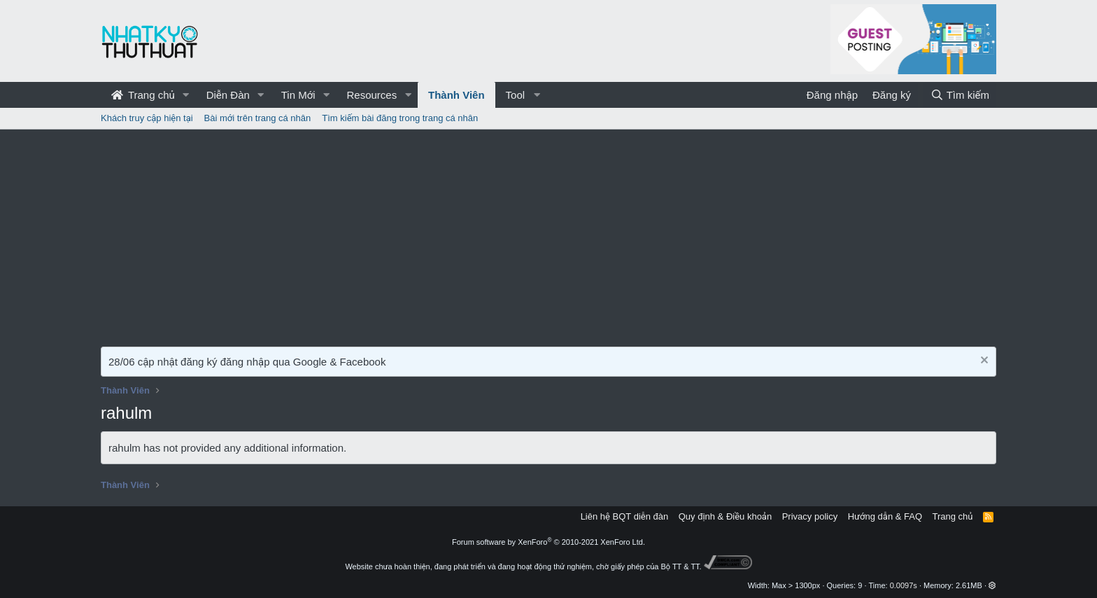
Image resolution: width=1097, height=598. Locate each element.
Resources (371, 95)
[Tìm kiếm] (959, 95)
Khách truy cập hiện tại (147, 118)
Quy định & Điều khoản (725, 516)
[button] (186, 95)
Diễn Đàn (228, 95)
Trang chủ (143, 95)
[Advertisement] (548, 235)
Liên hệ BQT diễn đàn (625, 516)
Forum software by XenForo (548, 542)
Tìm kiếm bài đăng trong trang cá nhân (400, 118)
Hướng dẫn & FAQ (885, 516)
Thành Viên (456, 95)
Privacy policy (809, 516)
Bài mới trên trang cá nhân (257, 118)
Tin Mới (298, 95)
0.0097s (903, 585)
